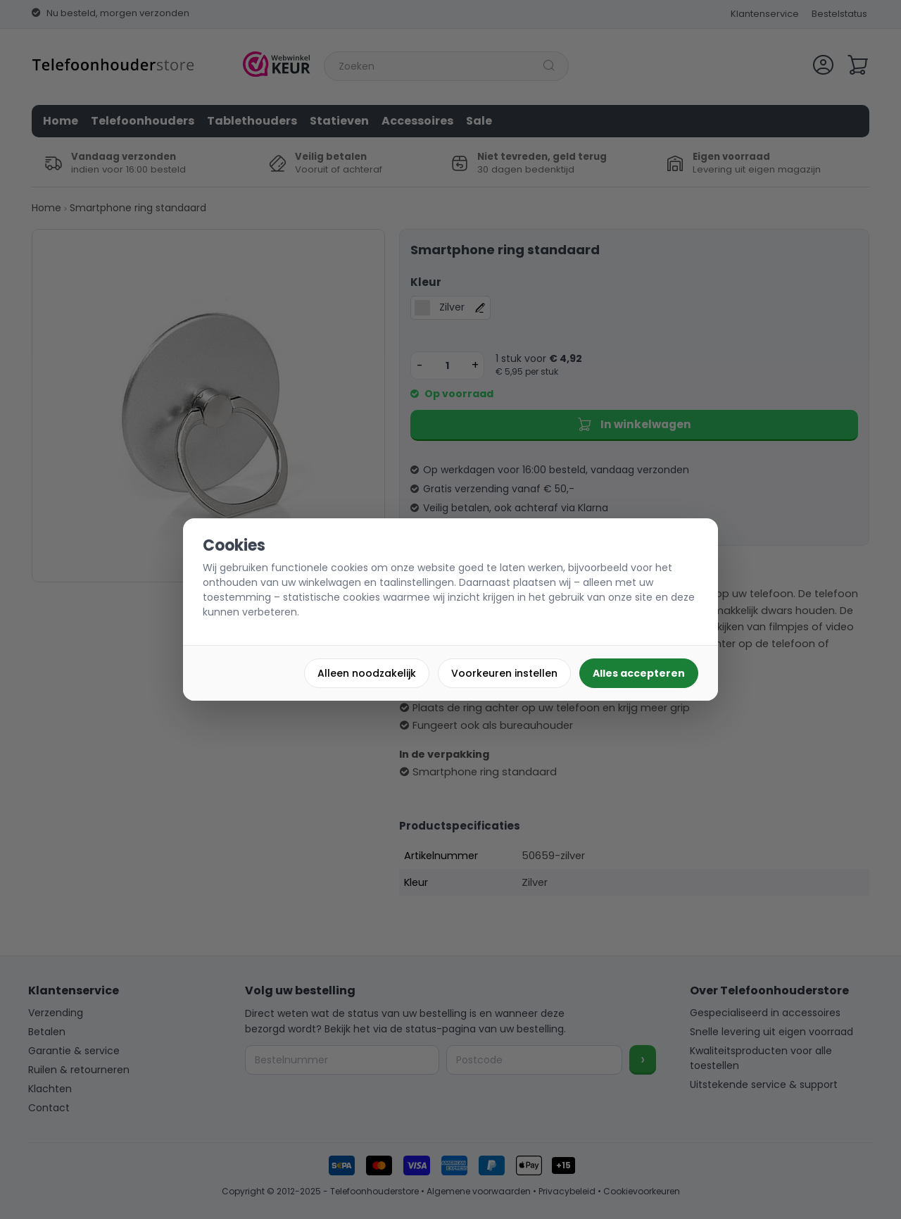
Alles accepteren (639, 673)
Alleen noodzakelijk (366, 673)
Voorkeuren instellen (504, 673)
